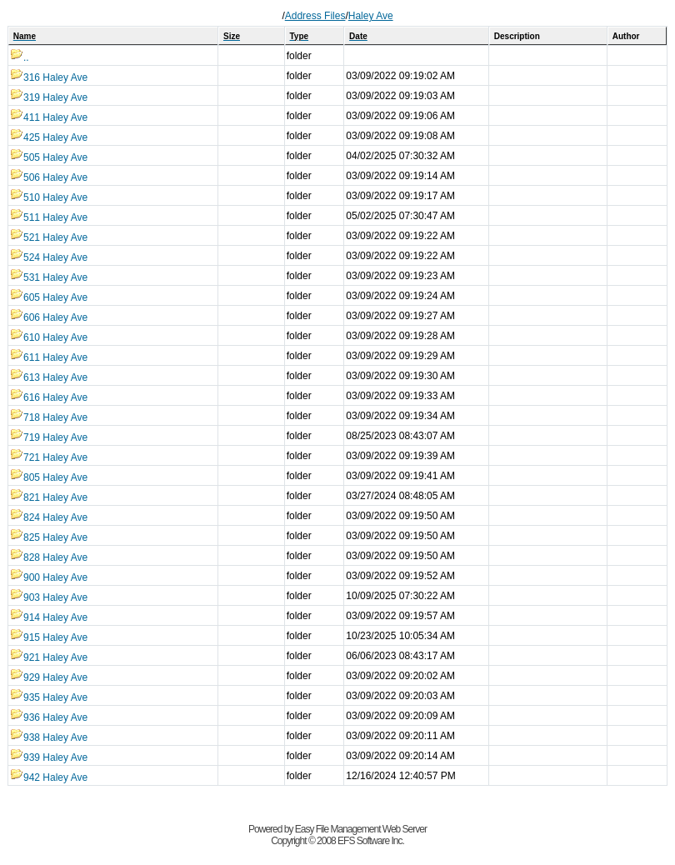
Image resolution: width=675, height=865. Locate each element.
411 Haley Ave (49, 117)
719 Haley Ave (49, 437)
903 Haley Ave (49, 597)
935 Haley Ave (49, 697)
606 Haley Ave (49, 317)
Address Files (315, 16)
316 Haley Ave (49, 77)
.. (19, 57)
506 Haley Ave (49, 177)
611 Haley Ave (49, 357)
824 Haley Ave (49, 517)
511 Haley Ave (49, 217)
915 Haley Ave (49, 637)
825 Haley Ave (49, 537)
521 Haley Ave (49, 237)
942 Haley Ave (49, 777)
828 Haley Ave (49, 557)
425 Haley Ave (49, 137)
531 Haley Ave (49, 277)
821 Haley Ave (49, 497)
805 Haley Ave (49, 477)
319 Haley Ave (49, 97)
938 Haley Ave (49, 737)
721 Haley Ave (49, 457)
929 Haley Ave (49, 677)
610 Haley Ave (49, 337)
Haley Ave (370, 16)
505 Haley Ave (49, 157)
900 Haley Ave (49, 577)
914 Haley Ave (49, 617)
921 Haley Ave (49, 657)
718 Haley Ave (49, 417)
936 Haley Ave (49, 717)
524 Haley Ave (49, 257)
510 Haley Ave (49, 197)
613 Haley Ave (49, 377)
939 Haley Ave (49, 757)
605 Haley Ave (49, 297)
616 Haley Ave (49, 397)
